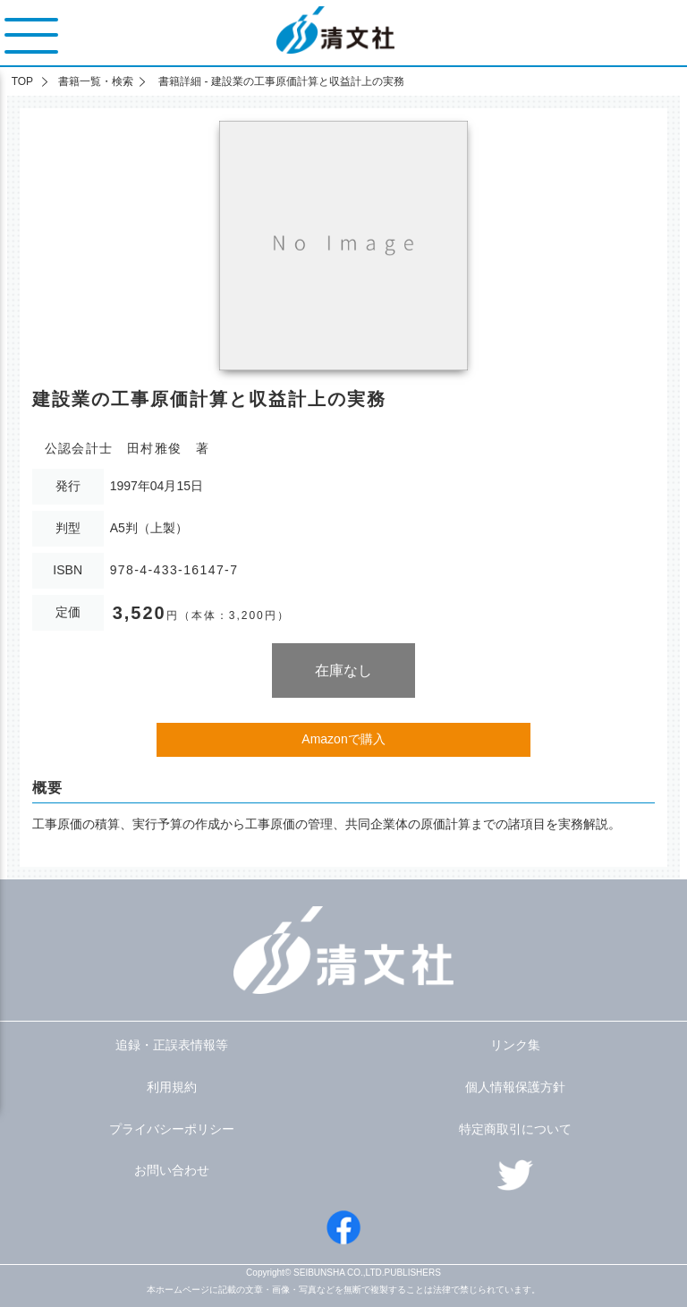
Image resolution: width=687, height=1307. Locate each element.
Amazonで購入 (343, 739)
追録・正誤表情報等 (171, 1045)
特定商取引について (515, 1129)
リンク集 (515, 1045)
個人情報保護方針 (515, 1087)
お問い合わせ (171, 1170)
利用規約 (172, 1087)
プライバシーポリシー (171, 1129)
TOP (22, 81)
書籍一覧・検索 (95, 81)
